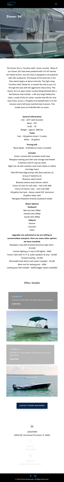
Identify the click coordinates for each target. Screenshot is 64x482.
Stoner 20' (19, 297)
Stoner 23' (15, 349)
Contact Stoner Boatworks (32, 405)
